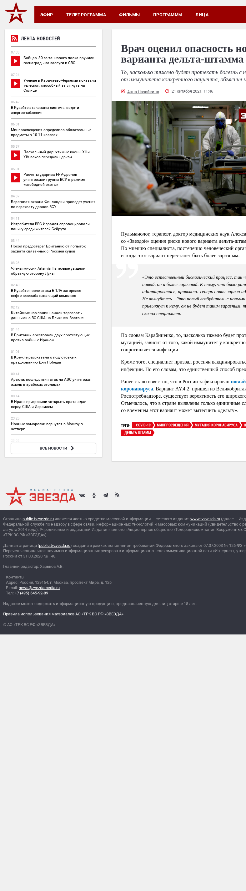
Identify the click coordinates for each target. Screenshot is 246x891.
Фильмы (129, 14)
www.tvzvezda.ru (205, 519)
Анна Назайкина (143, 91)
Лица (201, 14)
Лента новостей (35, 39)
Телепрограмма (86, 14)
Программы (168, 14)
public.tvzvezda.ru (38, 519)
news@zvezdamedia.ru (39, 587)
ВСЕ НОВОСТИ (58, 448)
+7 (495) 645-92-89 (31, 593)
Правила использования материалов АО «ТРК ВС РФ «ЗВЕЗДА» (63, 614)
